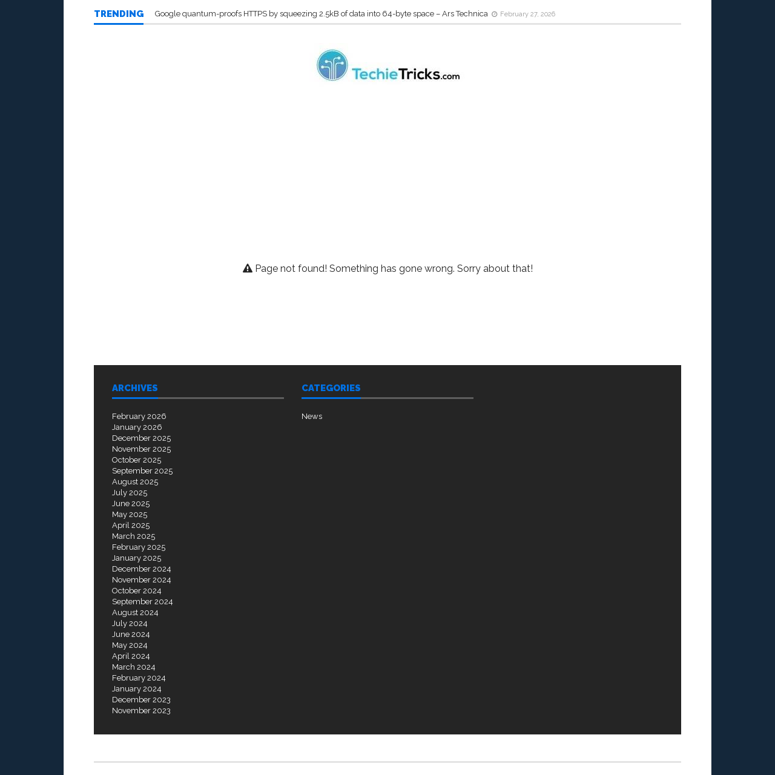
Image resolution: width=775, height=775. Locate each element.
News (312, 416)
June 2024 (131, 634)
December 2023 (141, 699)
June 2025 (131, 503)
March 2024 (134, 666)
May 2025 (129, 514)
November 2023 (141, 710)
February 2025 (138, 547)
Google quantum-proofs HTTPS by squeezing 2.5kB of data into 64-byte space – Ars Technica (322, 13)
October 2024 (137, 590)
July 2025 (129, 492)
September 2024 (142, 601)
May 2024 (130, 645)
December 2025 (141, 438)
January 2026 (137, 427)
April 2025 (131, 525)
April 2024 (131, 656)
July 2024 (130, 623)
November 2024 (141, 579)
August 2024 (135, 612)
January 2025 (136, 557)
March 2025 (133, 536)
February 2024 (139, 677)
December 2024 (141, 568)
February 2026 (139, 416)
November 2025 (141, 448)
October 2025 (136, 459)
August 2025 (135, 481)
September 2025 (142, 470)
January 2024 (137, 688)
